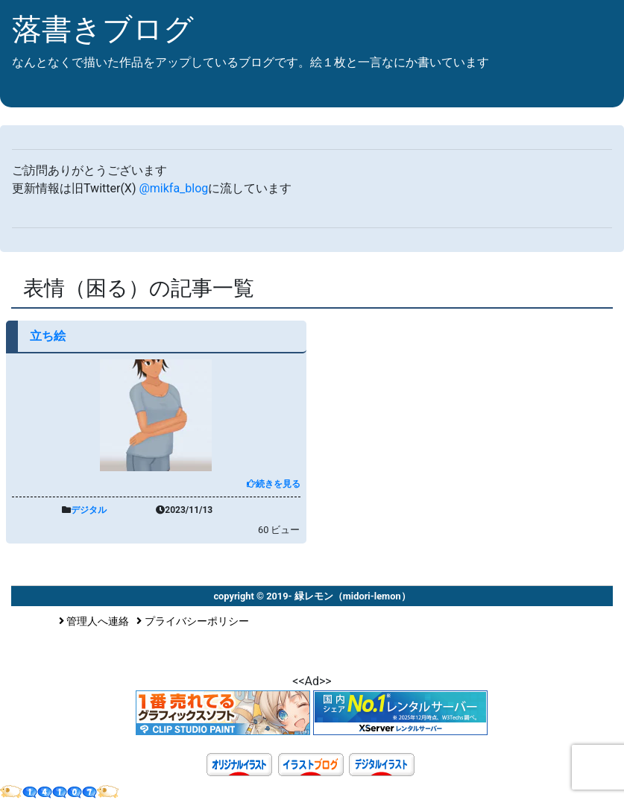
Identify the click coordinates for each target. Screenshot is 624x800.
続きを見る (273, 484)
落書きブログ (103, 29)
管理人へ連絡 (94, 621)
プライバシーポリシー (192, 621)
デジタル (89, 510)
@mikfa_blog (173, 188)
